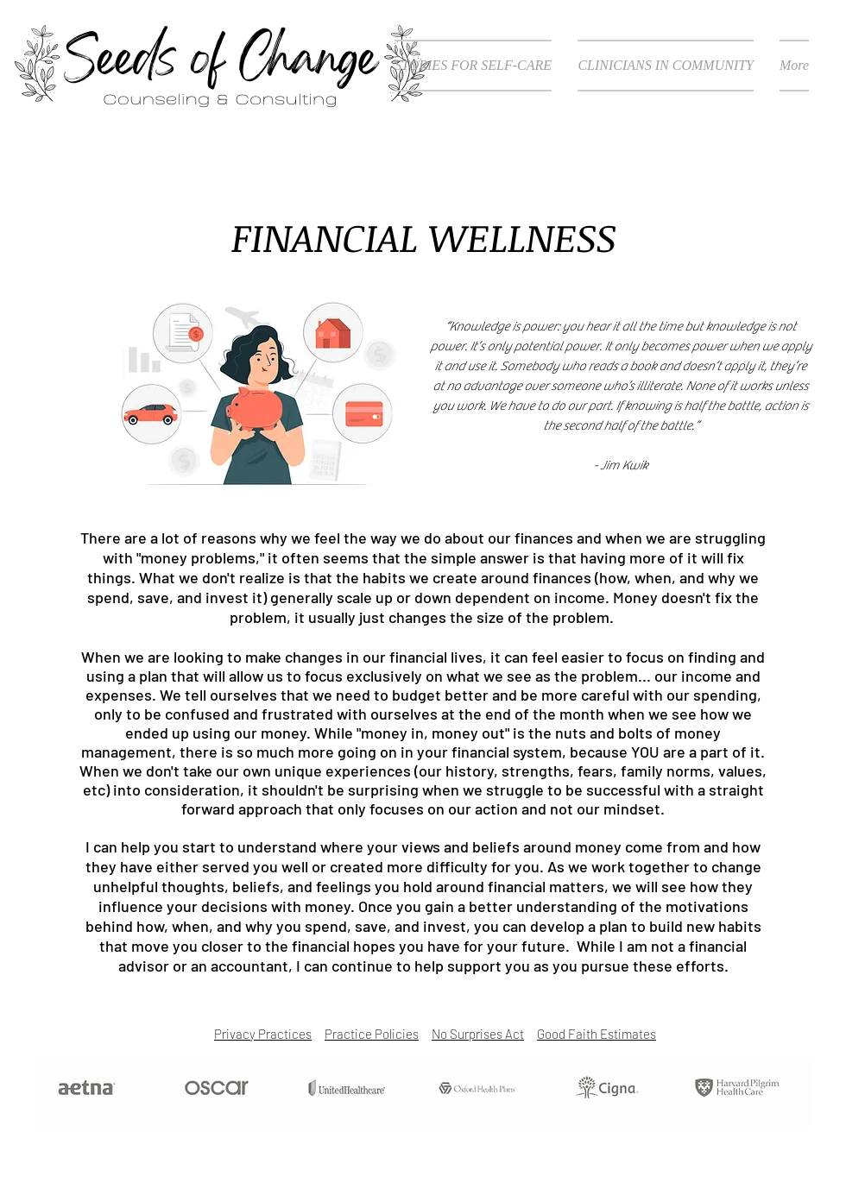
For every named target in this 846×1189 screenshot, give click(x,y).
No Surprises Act (478, 1033)
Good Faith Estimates (596, 1033)
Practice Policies (372, 1033)
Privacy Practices (263, 1033)
